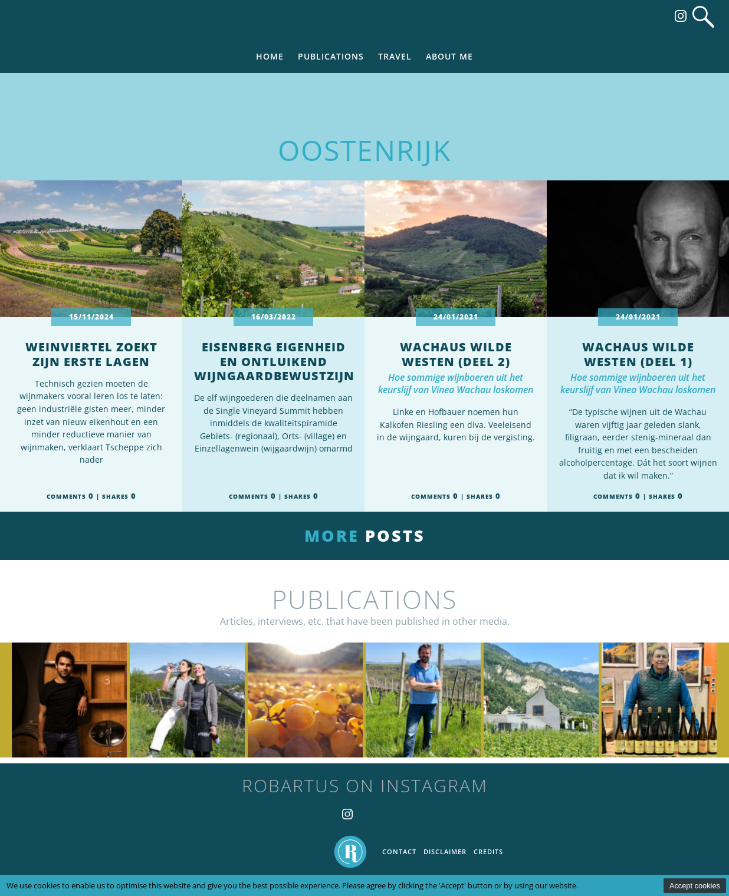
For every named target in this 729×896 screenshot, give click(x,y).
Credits (488, 851)
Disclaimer (445, 851)
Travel (395, 56)
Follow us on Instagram (681, 16)
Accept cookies (694, 885)
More (364, 535)
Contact (399, 851)
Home (270, 56)
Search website (703, 17)
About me (449, 56)
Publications (331, 56)
